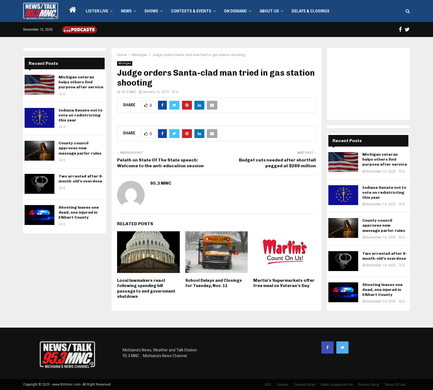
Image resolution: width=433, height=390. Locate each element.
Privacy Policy (368, 385)
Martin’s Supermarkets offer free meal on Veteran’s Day (284, 283)
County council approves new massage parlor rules (80, 148)
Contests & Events (191, 11)
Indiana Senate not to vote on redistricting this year (80, 115)
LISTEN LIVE (97, 11)
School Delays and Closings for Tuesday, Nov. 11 (213, 283)
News (126, 11)
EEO (268, 385)
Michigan (124, 63)
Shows (151, 11)
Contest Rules (305, 385)
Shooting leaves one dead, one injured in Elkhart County (79, 212)
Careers (282, 385)
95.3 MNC (129, 92)
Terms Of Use (394, 385)
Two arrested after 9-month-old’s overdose (81, 179)
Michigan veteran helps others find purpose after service (81, 82)
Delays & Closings (310, 11)
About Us (269, 11)
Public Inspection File (337, 385)
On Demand (235, 11)
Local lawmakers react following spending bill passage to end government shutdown (146, 288)
